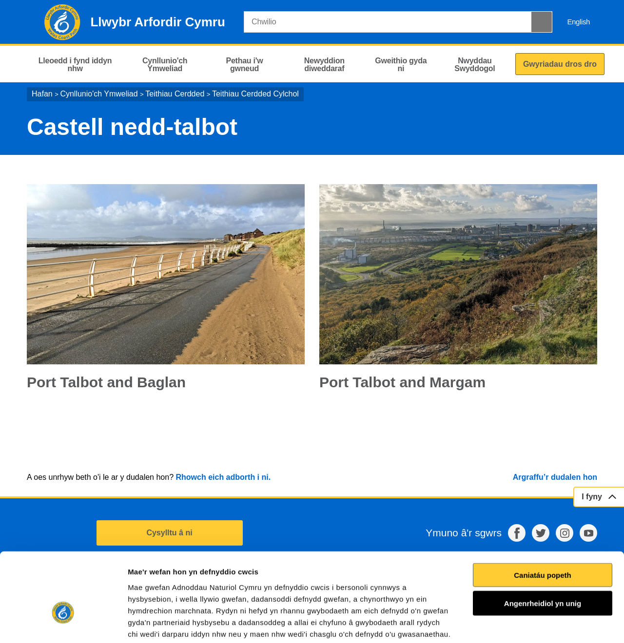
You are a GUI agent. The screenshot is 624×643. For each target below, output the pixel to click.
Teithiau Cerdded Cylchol (255, 94)
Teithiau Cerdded (174, 94)
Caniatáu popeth (542, 514)
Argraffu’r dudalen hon (555, 477)
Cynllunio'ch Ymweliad (98, 94)
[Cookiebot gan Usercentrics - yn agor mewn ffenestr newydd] (63, 624)
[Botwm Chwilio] (541, 22)
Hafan (42, 94)
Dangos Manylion (555, 624)
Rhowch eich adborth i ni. (223, 477)
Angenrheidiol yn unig (542, 542)
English (578, 22)
